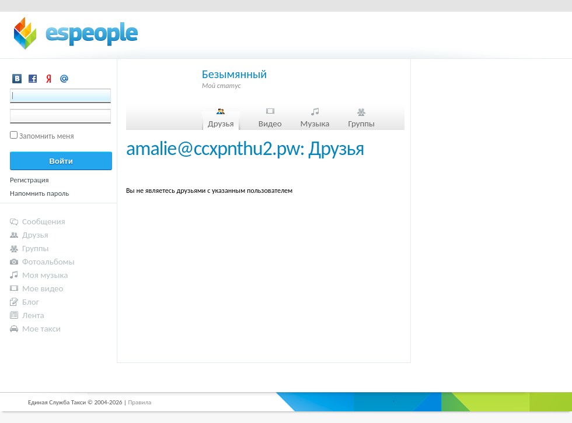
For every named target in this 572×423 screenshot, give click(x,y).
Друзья (221, 123)
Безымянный (234, 74)
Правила (139, 402)
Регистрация (29, 179)
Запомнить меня (46, 136)
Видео (270, 123)
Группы (361, 123)
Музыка (315, 123)
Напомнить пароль (39, 193)
